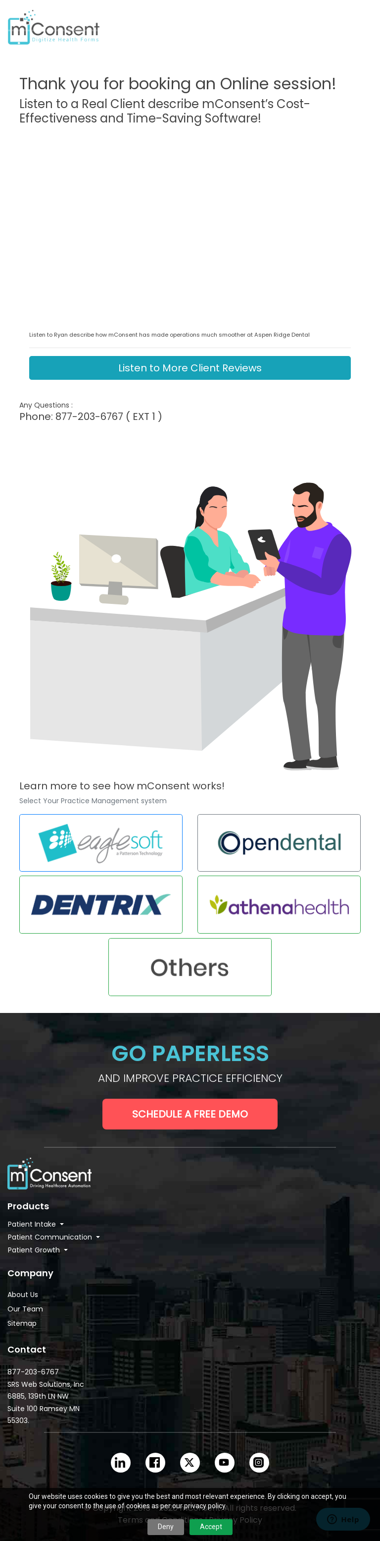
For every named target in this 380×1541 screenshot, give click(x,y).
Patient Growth (35, 1250)
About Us (22, 1295)
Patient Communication (51, 1237)
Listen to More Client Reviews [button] (190, 368)
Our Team (25, 1309)
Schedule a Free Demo (190, 1114)
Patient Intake (33, 1224)
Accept (211, 1527)
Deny (166, 1527)
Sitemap (22, 1323)
